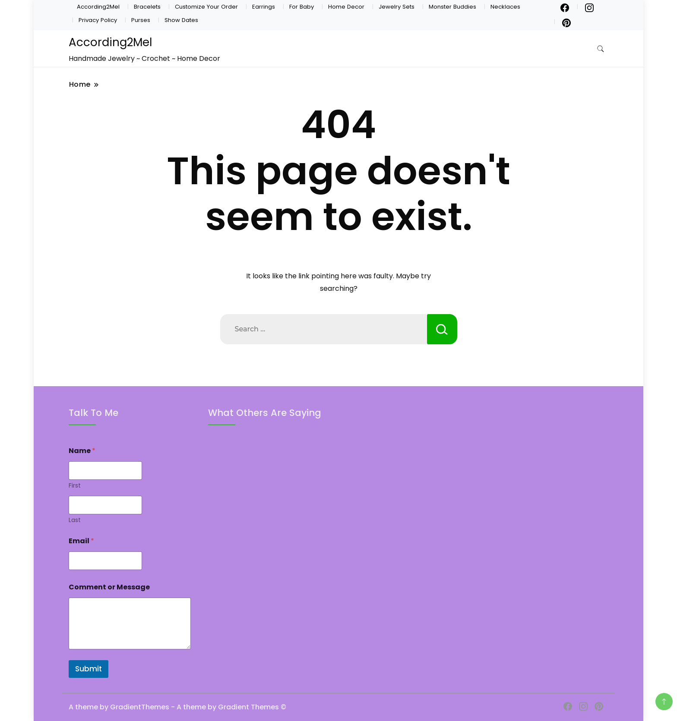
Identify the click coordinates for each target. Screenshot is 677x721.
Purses (140, 20)
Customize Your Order (206, 7)
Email (81, 541)
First (75, 485)
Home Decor (346, 7)
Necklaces (505, 7)
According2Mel (98, 7)
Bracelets (147, 7)
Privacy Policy (98, 20)
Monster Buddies (452, 7)
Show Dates (181, 20)
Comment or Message (109, 587)
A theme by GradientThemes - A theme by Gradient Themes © (177, 707)
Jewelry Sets (396, 7)
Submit (88, 669)
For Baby (301, 7)
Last (75, 520)
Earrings (263, 7)
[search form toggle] (600, 49)
